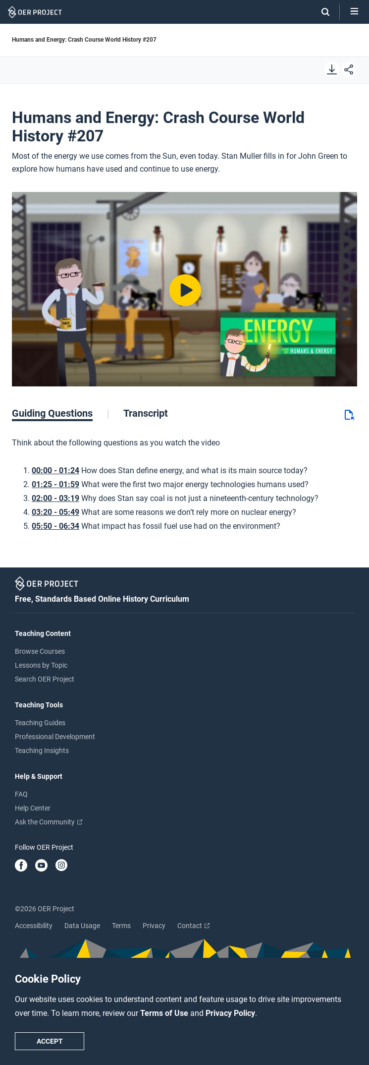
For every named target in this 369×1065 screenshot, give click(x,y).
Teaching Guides (40, 723)
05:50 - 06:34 (55, 526)
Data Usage (82, 926)
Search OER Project (44, 679)
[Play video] (184, 289)
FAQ (21, 794)
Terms (121, 926)
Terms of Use (165, 1013)
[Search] (320, 12)
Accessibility (34, 926)
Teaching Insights (42, 750)
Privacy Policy (230, 1013)
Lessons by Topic (41, 665)
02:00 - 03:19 (55, 498)
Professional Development (55, 737)
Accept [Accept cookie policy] (50, 1041)
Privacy (154, 926)
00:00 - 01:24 (55, 470)
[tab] (60, 413)
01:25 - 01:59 (55, 484)
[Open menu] (354, 11)
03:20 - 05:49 (55, 512)
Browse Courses (40, 651)
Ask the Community (48, 822)
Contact (193, 926)
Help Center (33, 808)
